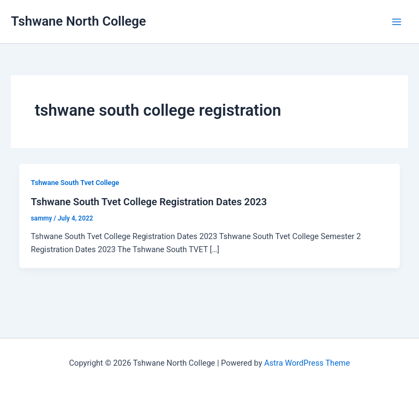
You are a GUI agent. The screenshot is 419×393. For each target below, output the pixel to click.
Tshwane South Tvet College (75, 182)
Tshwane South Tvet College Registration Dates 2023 (149, 201)
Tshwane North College (78, 21)
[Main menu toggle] (396, 21)
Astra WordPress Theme (307, 363)
